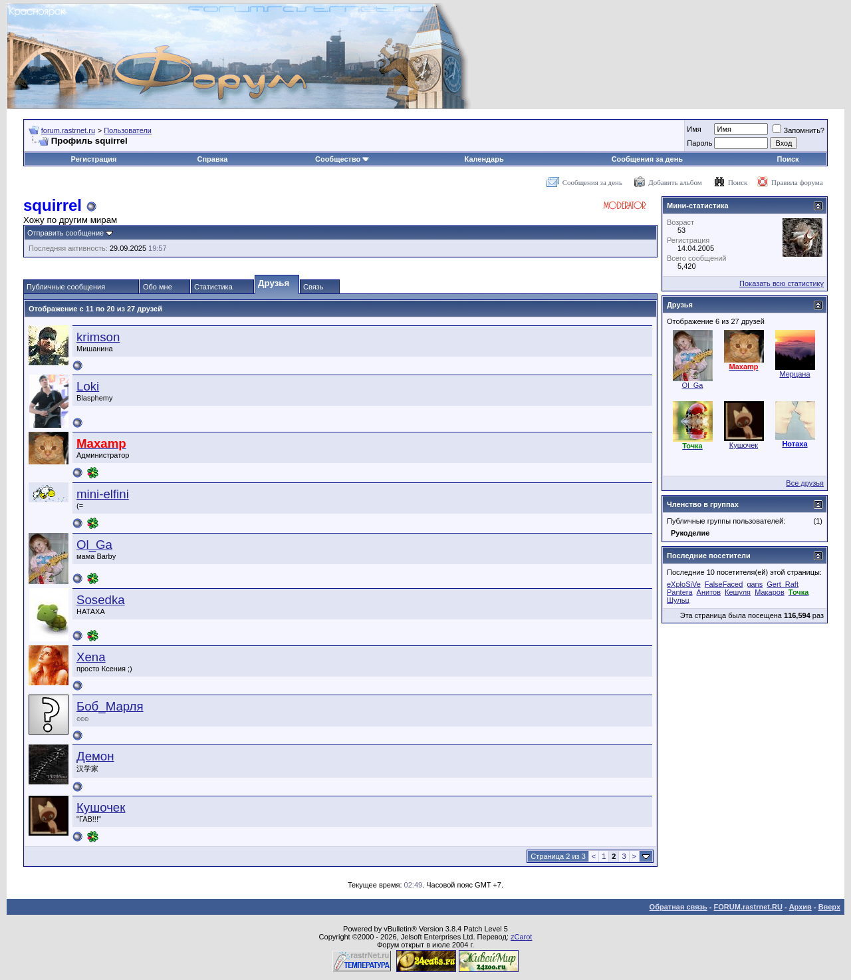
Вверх (829, 907)
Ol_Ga (94, 545)
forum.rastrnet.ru (68, 130)
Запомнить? (798, 130)
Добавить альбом (674, 182)
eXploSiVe (684, 584)
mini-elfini (102, 494)
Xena (91, 657)
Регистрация (94, 159)
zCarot (521, 937)
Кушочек (100, 807)
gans (755, 584)
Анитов (709, 592)
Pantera (680, 592)
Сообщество (342, 159)
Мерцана (794, 374)
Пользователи (128, 130)
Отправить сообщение (65, 233)
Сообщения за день (647, 159)
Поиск (788, 159)
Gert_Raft (782, 584)
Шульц (678, 600)
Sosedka (100, 600)
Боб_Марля (110, 706)
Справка (212, 159)
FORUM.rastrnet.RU (748, 907)
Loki (87, 386)
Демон (95, 756)
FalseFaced (724, 584)
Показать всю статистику (781, 283)
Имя (694, 129)
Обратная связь (678, 907)
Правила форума (797, 182)
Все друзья (805, 483)
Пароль (699, 143)
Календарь (484, 159)
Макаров (770, 592)
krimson (98, 337)
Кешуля (738, 592)
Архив (800, 907)
